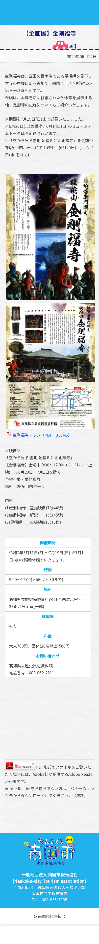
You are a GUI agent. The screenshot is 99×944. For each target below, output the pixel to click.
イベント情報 (72, 935)
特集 (26, 935)
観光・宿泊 (41, 935)
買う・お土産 (88, 935)
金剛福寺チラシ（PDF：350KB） (42, 435)
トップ (10, 935)
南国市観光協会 (49, 12)
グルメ (57, 935)
